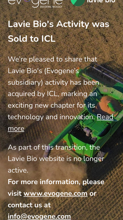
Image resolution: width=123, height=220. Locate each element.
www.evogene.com (55, 193)
